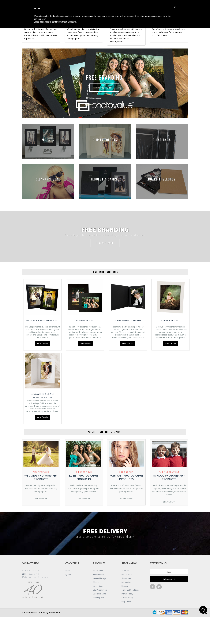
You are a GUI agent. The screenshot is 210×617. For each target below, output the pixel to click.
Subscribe (169, 579)
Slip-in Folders (98, 574)
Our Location (126, 574)
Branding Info (98, 597)
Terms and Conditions (130, 590)
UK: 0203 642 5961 (31, 570)
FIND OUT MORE (104, 87)
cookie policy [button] (39, 19)
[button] (174, 7)
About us (125, 570)
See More (41, 498)
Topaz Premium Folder (128, 320)
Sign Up (68, 574)
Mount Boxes (98, 586)
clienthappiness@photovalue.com (37, 577)
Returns (124, 586)
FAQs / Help (126, 601)
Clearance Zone (99, 594)
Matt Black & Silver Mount (42, 320)
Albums (96, 582)
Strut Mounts (98, 570)
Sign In (67, 570)
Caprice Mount (170, 320)
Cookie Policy (127, 597)
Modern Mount (85, 320)
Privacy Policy (127, 594)
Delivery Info (126, 582)
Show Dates (126, 578)
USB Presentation (100, 590)
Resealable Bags (99, 578)
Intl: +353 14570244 (31, 574)
